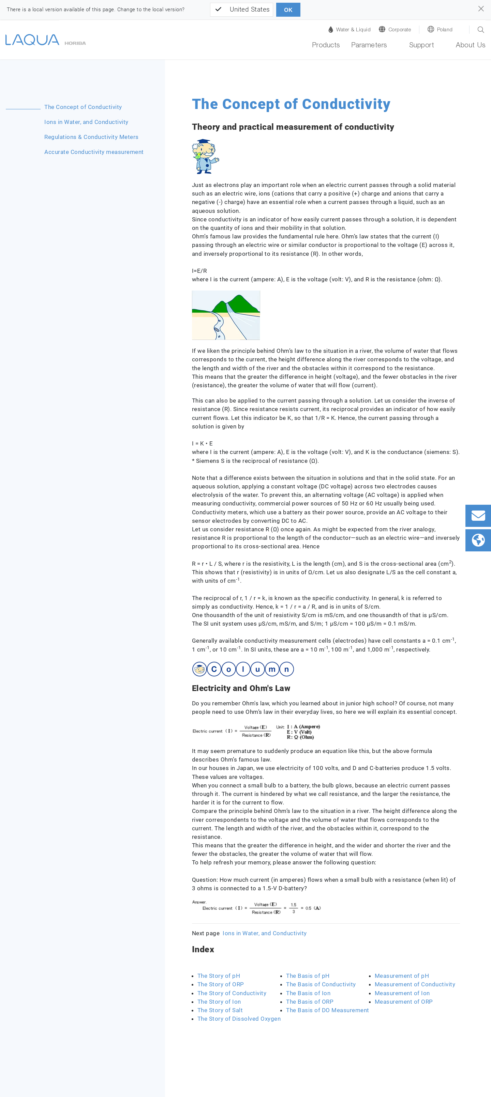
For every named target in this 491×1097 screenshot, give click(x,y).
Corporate (399, 30)
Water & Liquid (349, 29)
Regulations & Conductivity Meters (91, 137)
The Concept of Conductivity (83, 107)
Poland (445, 30)
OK (288, 10)
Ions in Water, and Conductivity (86, 122)
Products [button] (326, 46)
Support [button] (421, 46)
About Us (471, 46)
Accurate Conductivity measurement (94, 151)
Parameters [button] (369, 46)
